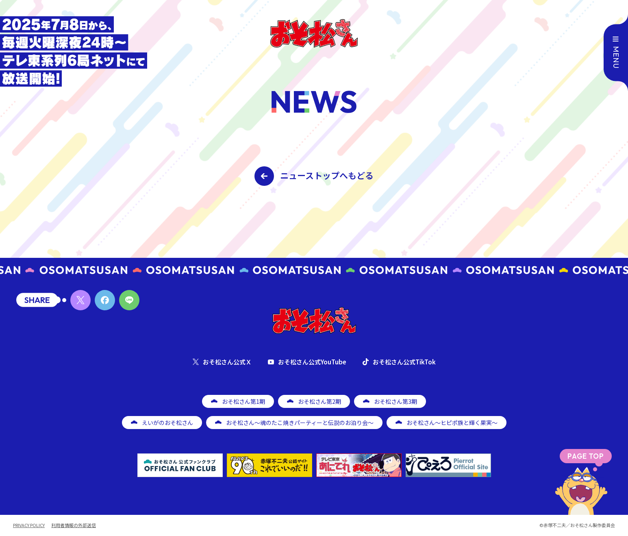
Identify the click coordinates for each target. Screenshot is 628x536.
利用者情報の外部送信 (73, 525)
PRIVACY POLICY (29, 525)
